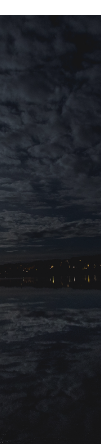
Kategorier (51, 13)
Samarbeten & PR (36, 13)
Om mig (28, 13)
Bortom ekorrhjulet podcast (64, 13)
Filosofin (44, 13)
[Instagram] (87, 13)
